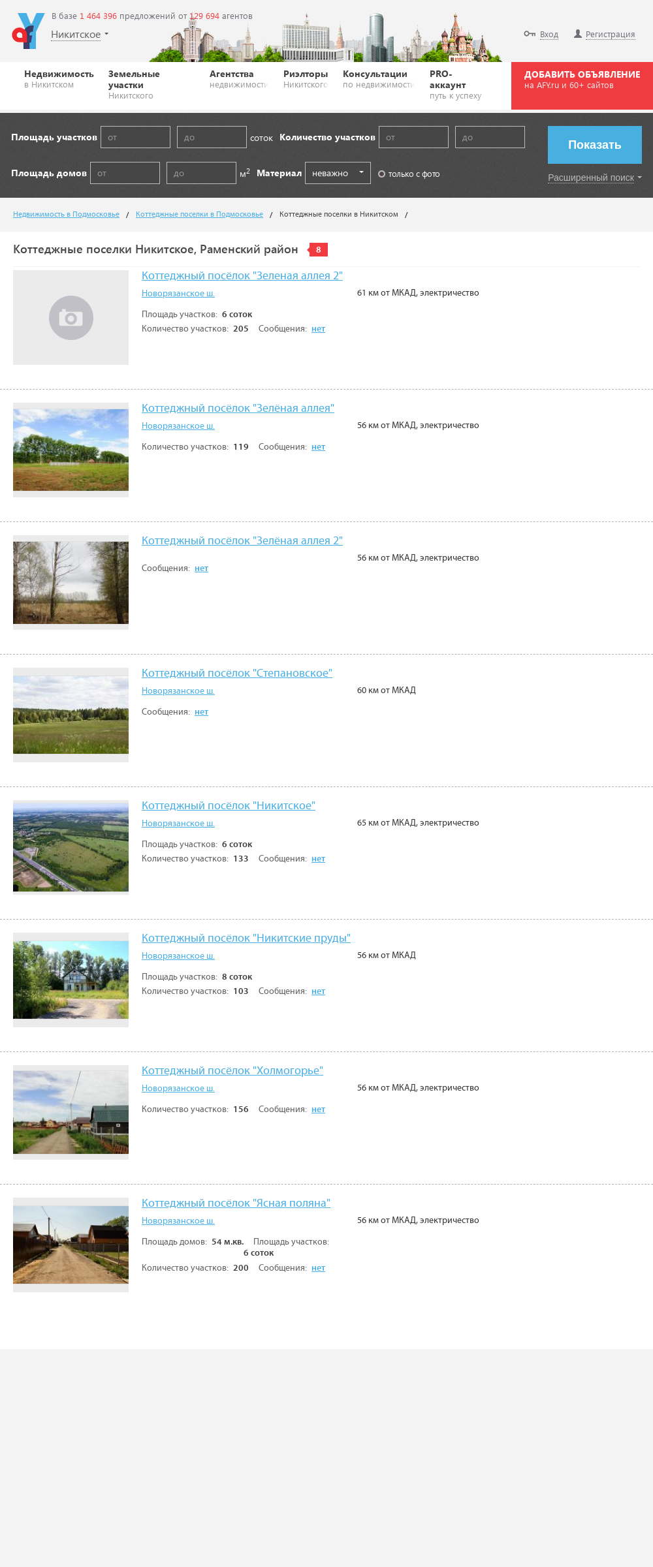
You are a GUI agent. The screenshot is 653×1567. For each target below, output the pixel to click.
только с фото (409, 173)
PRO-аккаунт (458, 84)
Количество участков (327, 137)
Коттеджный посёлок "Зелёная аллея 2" (242, 541)
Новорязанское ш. (178, 293)
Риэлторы (305, 78)
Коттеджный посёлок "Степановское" (237, 674)
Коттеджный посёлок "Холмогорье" (232, 1071)
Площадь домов (49, 172)
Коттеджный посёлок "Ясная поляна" (236, 1204)
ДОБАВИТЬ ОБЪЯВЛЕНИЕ (582, 79)
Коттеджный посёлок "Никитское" (228, 806)
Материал (279, 172)
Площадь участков (54, 137)
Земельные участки (151, 84)
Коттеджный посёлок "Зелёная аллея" (238, 409)
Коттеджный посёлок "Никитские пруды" (246, 939)
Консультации (379, 78)
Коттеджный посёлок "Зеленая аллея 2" (242, 276)
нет (318, 329)
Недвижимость (59, 78)
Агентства (239, 78)
